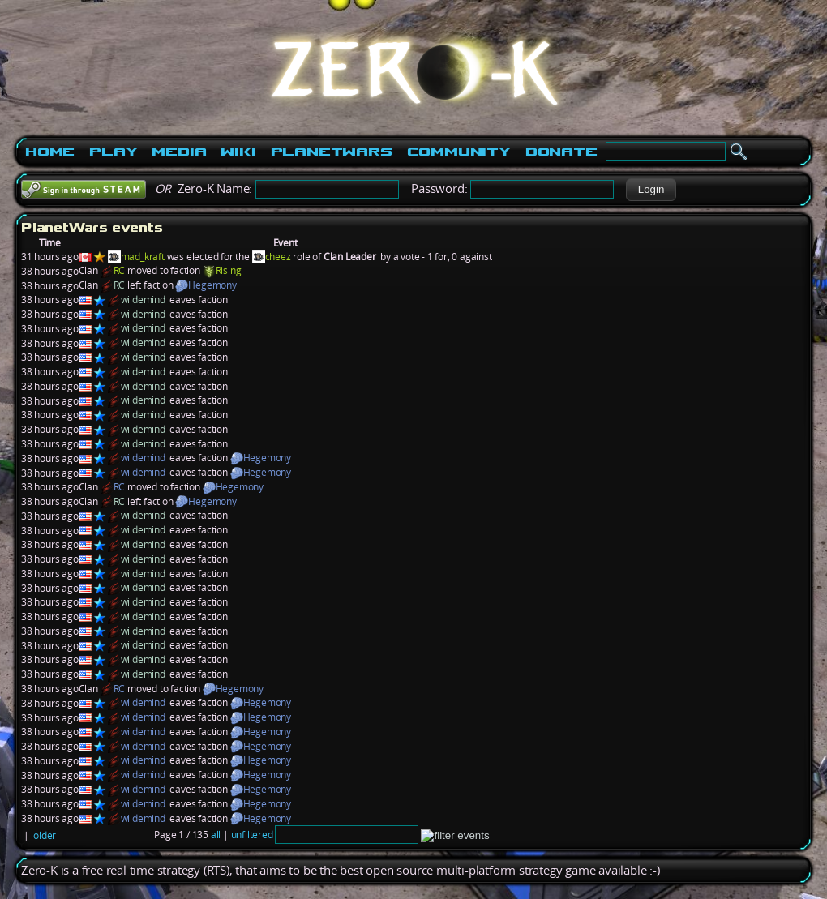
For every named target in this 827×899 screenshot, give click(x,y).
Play (113, 151)
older (44, 835)
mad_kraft (143, 256)
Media (179, 151)
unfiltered (252, 834)
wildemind (143, 299)
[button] (650, 189)
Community (459, 151)
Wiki (238, 151)
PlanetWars (331, 151)
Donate (561, 151)
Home (50, 151)
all (216, 834)
